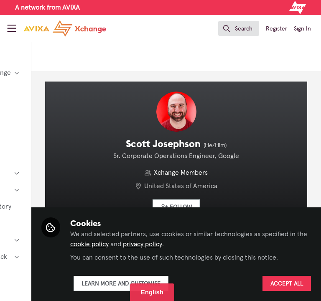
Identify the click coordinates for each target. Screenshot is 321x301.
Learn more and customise (195, 284)
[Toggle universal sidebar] (11, 28)
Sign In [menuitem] (302, 29)
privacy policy (164, 244)
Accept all (286, 284)
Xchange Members (219, 172)
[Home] (64, 28)
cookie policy (258, 234)
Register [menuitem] (276, 29)
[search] (238, 28)
